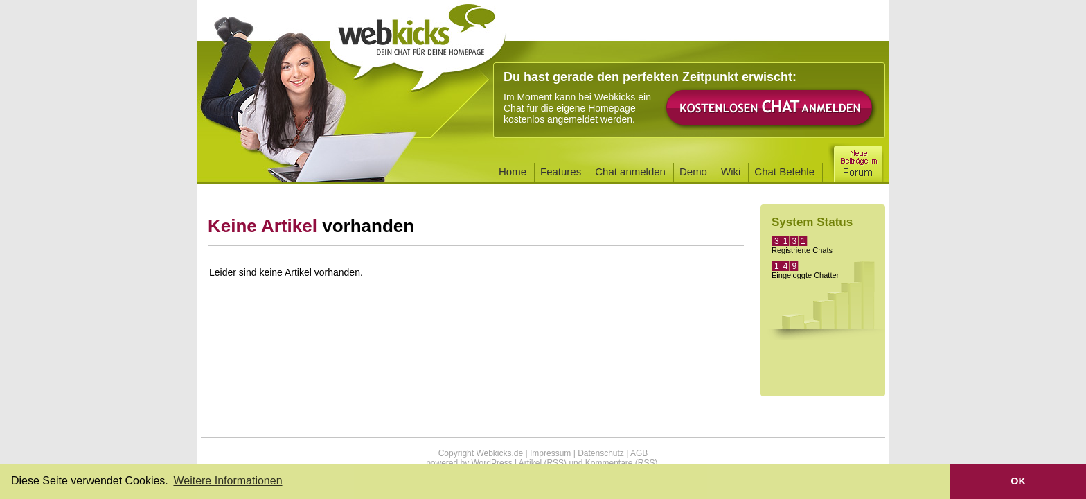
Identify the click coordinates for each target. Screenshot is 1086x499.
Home (512, 171)
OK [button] (1018, 481)
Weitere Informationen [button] (227, 481)
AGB (639, 453)
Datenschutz (601, 453)
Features (560, 171)
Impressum (550, 453)
